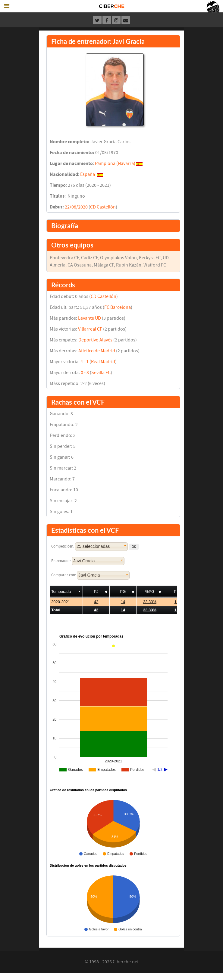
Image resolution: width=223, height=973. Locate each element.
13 (176, 602)
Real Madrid (103, 361)
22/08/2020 (76, 207)
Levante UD (89, 318)
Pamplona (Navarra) (115, 163)
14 (123, 602)
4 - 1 (84, 361)
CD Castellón (103, 207)
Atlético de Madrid (96, 351)
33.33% (149, 602)
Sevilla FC (101, 372)
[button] (134, 547)
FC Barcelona (117, 307)
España (87, 174)
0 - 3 (85, 372)
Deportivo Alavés (95, 340)
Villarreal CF (90, 329)
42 (96, 602)
